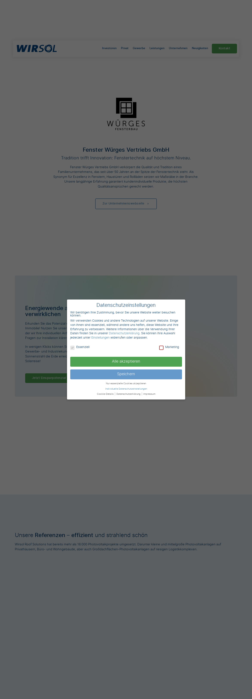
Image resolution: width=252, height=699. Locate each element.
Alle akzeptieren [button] (126, 361)
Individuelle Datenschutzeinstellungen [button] (126, 389)
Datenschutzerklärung (124, 333)
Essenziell (80, 347)
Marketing (169, 347)
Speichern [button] (126, 374)
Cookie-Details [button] (105, 394)
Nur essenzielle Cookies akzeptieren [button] (126, 384)
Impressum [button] (149, 394)
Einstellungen (100, 337)
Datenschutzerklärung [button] (128, 394)
